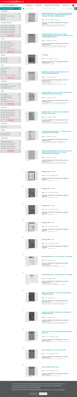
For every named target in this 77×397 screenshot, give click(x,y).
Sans (4, 17)
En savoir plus (33, 393)
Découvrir (38, 5)
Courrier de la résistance (8, 45)
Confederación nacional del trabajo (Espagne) (13, 110)
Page (45, 8)
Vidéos (4, 19)
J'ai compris (43, 393)
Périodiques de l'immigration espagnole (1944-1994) (15, 27)
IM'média (5, 126)
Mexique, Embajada (7, 141)
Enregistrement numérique (9, 86)
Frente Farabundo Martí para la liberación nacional (15, 143)
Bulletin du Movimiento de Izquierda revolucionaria (15, 49)
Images (4, 14)
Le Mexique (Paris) (7, 42)
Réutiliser (66, 5)
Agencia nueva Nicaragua (9, 146)
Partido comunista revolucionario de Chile (13, 148)
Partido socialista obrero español (10, 112)
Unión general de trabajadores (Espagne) (12, 115)
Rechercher (29, 5)
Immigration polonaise (8, 101)
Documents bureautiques (9, 16)
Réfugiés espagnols (7, 97)
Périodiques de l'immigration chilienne (12, 31)
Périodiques (5, 84)
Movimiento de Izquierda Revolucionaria (12, 144)
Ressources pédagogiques (52, 5)
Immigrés (5, 94)
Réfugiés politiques (7, 96)
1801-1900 (5, 58)
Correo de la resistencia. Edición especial (12, 43)
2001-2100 (5, 61)
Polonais (5, 99)
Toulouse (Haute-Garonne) (9, 75)
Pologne (5, 73)
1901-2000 (5, 60)
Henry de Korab (6, 117)
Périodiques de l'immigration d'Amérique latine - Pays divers (17, 32)
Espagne (5, 71)
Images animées (7, 87)
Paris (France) (6, 68)
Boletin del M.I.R (6, 47)
